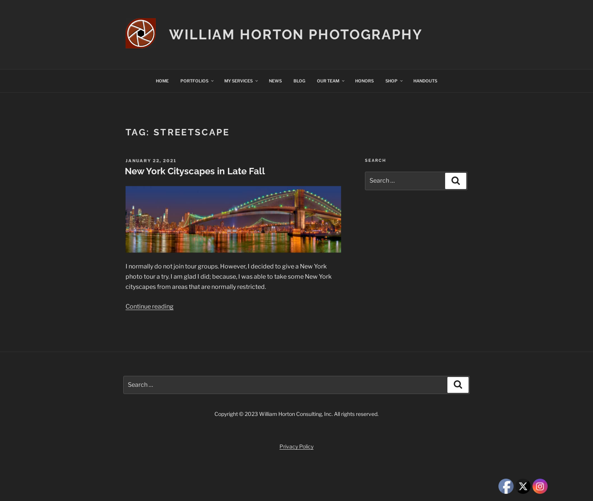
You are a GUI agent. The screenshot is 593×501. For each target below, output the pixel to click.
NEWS (275, 81)
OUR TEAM (331, 81)
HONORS (364, 81)
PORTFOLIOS (197, 81)
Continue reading (150, 306)
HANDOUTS (425, 81)
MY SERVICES (241, 81)
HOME (162, 81)
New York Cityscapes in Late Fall (195, 171)
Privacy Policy (296, 446)
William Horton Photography (296, 34)
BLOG (299, 81)
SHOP (394, 81)
